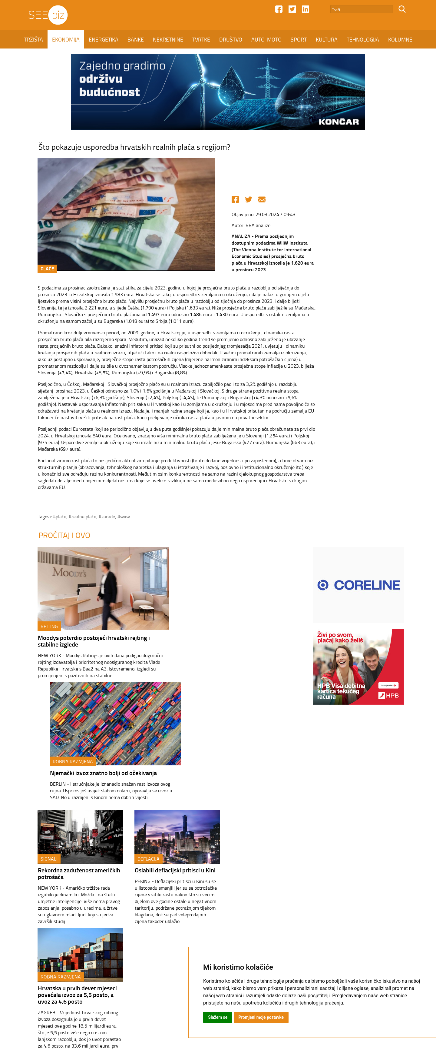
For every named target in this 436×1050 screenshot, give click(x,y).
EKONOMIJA (66, 39)
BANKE (135, 39)
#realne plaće (75, 517)
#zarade (99, 517)
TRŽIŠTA (33, 39)
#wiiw (116, 517)
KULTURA (327, 39)
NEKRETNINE (168, 39)
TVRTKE (201, 39)
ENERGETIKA (103, 39)
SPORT (299, 39)
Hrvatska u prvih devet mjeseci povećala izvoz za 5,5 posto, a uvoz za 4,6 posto (263, 757)
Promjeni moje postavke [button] (262, 1017)
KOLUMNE (400, 39)
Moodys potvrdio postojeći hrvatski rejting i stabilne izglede (87, 642)
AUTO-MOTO (266, 39)
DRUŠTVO (230, 39)
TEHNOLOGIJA (363, 39)
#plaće (52, 517)
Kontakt (163, 998)
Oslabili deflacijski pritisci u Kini (167, 750)
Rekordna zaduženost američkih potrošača (72, 753)
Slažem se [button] (218, 1017)
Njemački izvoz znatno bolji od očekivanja (229, 639)
